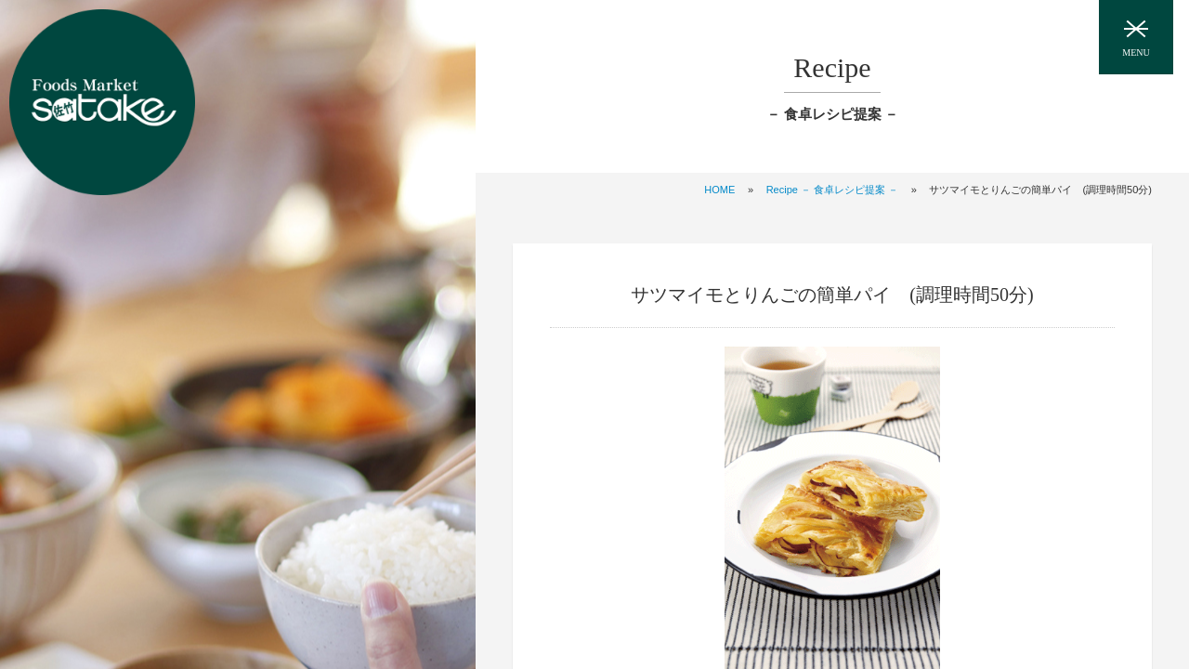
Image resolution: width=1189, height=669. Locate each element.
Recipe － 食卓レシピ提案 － (832, 189)
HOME (719, 189)
